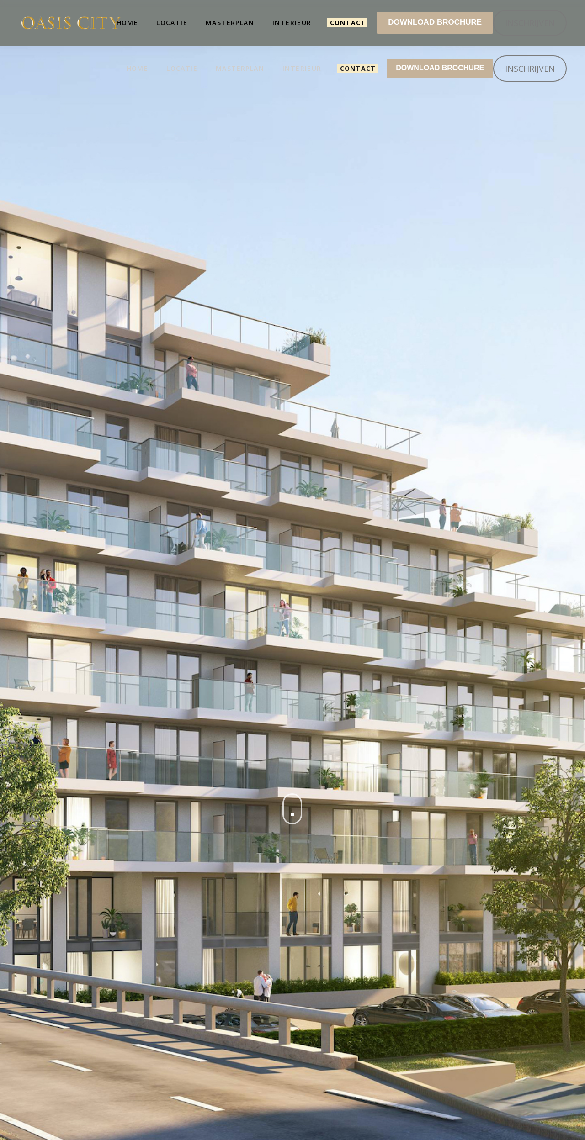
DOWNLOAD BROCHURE (440, 68)
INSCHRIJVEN (530, 68)
